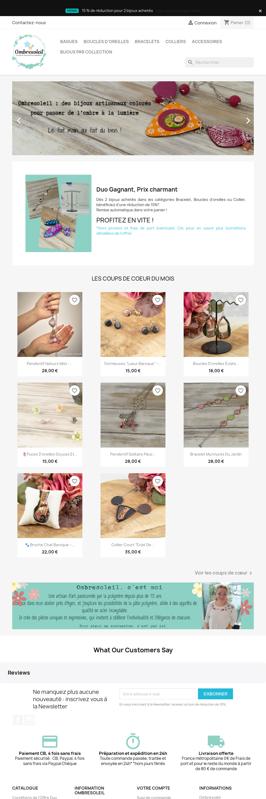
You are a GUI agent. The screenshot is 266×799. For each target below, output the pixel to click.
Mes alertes (147, 775)
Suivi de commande (154, 755)
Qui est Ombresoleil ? (93, 778)
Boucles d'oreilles (106, 41)
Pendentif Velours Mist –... (50, 363)
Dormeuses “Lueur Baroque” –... (133, 363)
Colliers (175, 41)
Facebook (18, 678)
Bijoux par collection (86, 52)
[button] (30, 118)
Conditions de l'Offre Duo (34, 755)
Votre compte (153, 746)
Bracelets (147, 41)
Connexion (147, 761)
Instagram (29, 678)
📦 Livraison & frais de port (98, 785)
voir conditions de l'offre (178, 10)
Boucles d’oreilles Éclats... (216, 363)
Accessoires (207, 41)
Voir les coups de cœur (224, 573)
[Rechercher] (219, 62)
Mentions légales (90, 759)
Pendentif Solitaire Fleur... (133, 454)
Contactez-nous (29, 22)
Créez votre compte (155, 768)
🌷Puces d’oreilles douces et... (49, 454)
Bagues (69, 41)
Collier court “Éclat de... (132, 544)
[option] (133, 118)
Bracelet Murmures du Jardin (216, 454)
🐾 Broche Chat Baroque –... (50, 544)
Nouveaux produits (29, 761)
